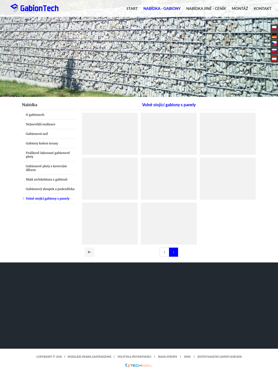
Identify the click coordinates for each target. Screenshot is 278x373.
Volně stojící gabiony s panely (47, 198)
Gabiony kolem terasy (42, 143)
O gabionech (35, 115)
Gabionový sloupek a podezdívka (50, 189)
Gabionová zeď (37, 134)
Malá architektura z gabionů (46, 179)
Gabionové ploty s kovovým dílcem (46, 168)
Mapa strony (167, 356)
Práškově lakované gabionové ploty (48, 154)
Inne (187, 356)
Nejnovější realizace (40, 124)
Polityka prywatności (134, 356)
